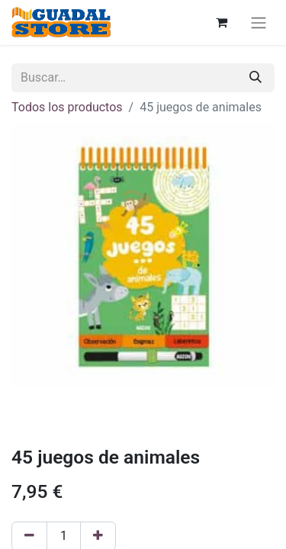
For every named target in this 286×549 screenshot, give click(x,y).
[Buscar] (255, 77)
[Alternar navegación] (259, 22)
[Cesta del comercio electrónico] (221, 22)
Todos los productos (67, 107)
